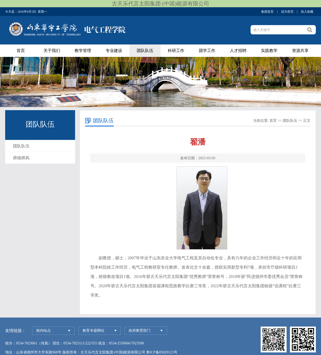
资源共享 (300, 50)
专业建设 (114, 50)
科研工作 (176, 50)
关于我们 (51, 50)
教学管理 (83, 50)
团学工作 (207, 50)
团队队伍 (145, 50)
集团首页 (267, 11)
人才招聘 (238, 50)
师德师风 (21, 158)
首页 (21, 50)
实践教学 (269, 50)
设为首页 (287, 11)
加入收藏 (307, 11)
